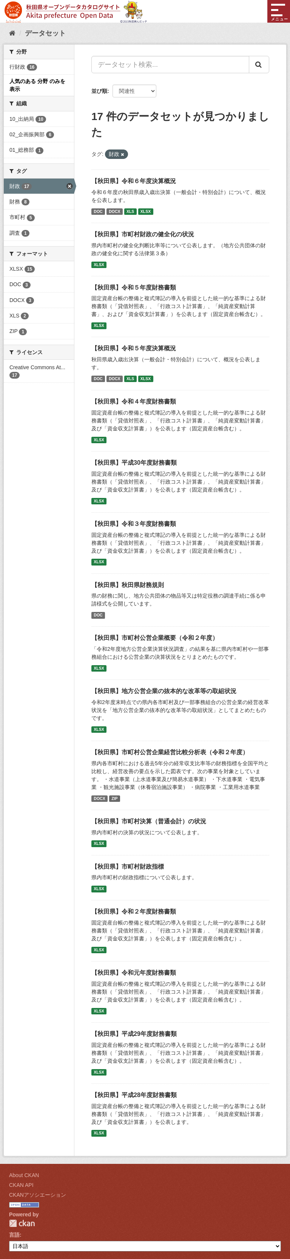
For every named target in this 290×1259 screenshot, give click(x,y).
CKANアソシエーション (37, 1195)
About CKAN (24, 1175)
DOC (98, 211)
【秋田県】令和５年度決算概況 (133, 348)
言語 (14, 1235)
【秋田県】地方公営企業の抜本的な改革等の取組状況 (163, 691)
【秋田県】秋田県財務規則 (127, 585)
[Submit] (259, 64)
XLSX (145, 211)
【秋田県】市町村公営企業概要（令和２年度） (154, 638)
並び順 (99, 91)
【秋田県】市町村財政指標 (127, 866)
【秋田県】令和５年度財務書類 (133, 287)
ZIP (114, 798)
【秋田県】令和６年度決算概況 (133, 181)
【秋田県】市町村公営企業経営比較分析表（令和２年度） (169, 752)
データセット (45, 33)
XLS (130, 211)
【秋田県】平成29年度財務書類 (134, 1034)
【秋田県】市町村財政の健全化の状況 (142, 234)
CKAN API (21, 1185)
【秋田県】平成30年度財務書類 (134, 462)
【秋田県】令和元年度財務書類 (133, 972)
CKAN (22, 1223)
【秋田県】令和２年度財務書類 (133, 911)
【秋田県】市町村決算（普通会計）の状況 (148, 821)
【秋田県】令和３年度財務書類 (133, 524)
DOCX (114, 211)
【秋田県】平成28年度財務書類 (134, 1095)
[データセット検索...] (170, 64)
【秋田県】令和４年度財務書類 (133, 401)
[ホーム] (12, 33)
